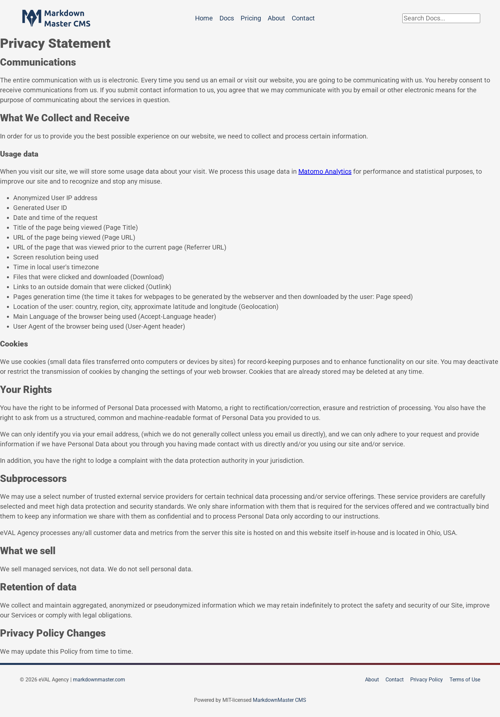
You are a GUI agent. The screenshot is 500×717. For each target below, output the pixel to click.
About (276, 18)
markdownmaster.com (99, 679)
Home (204, 18)
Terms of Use (465, 679)
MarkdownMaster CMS (279, 700)
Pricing (251, 18)
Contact (303, 18)
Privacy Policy (426, 679)
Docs (226, 18)
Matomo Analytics (324, 171)
